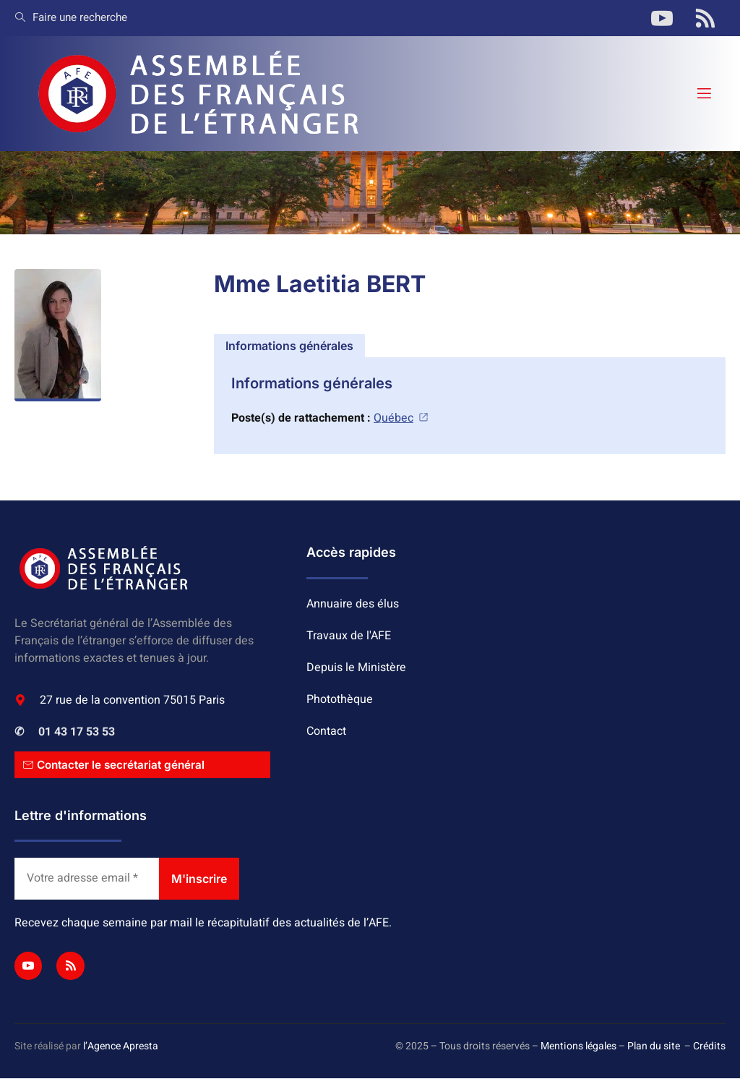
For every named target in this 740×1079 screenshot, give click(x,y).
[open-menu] (703, 94)
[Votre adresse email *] (86, 879)
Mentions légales (578, 1046)
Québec (401, 418)
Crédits (709, 1046)
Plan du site (653, 1046)
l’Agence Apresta (120, 1046)
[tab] (289, 345)
